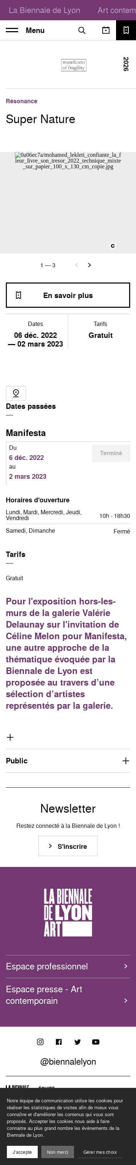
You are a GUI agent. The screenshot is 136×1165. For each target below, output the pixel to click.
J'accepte (22, 1152)
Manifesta (26, 433)
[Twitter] (77, 1042)
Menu (25, 30)
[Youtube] (96, 1042)
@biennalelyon (68, 1061)
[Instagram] (40, 1042)
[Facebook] (59, 1042)
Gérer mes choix (100, 1152)
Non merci (57, 1152)
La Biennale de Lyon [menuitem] (44, 10)
